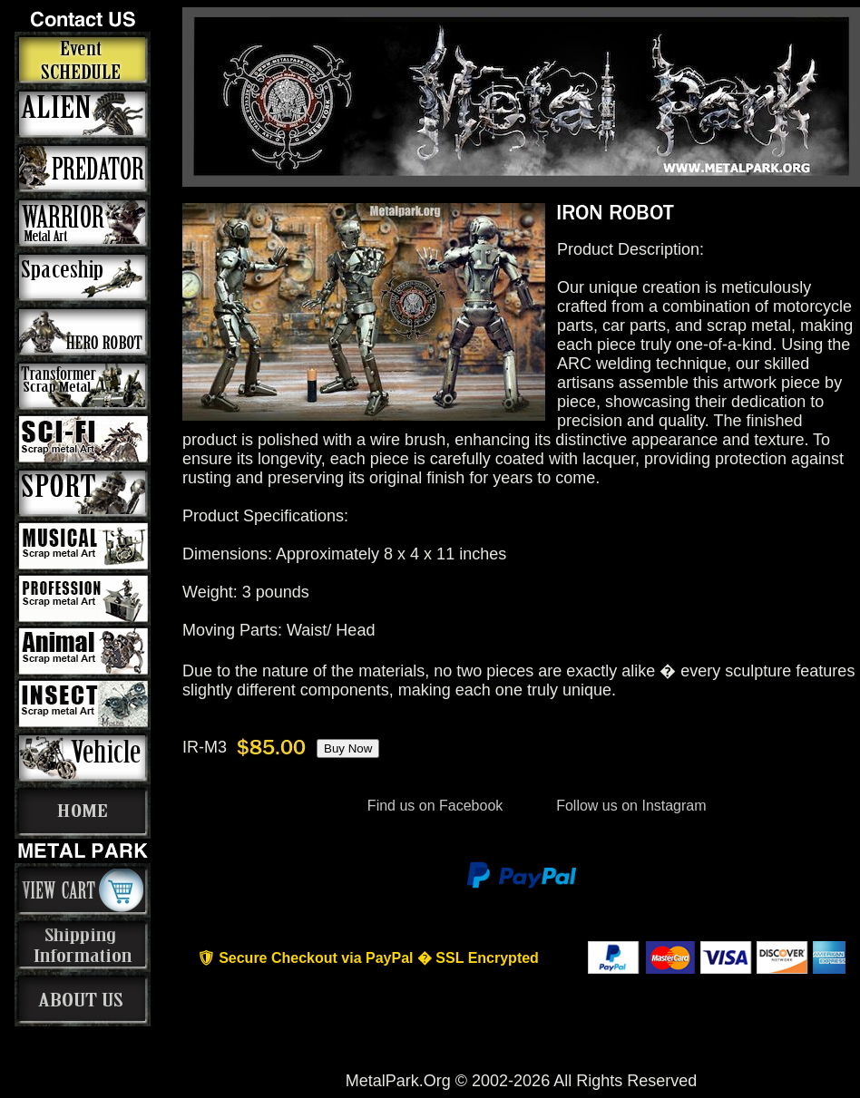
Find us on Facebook (434, 805)
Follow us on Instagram (629, 805)
